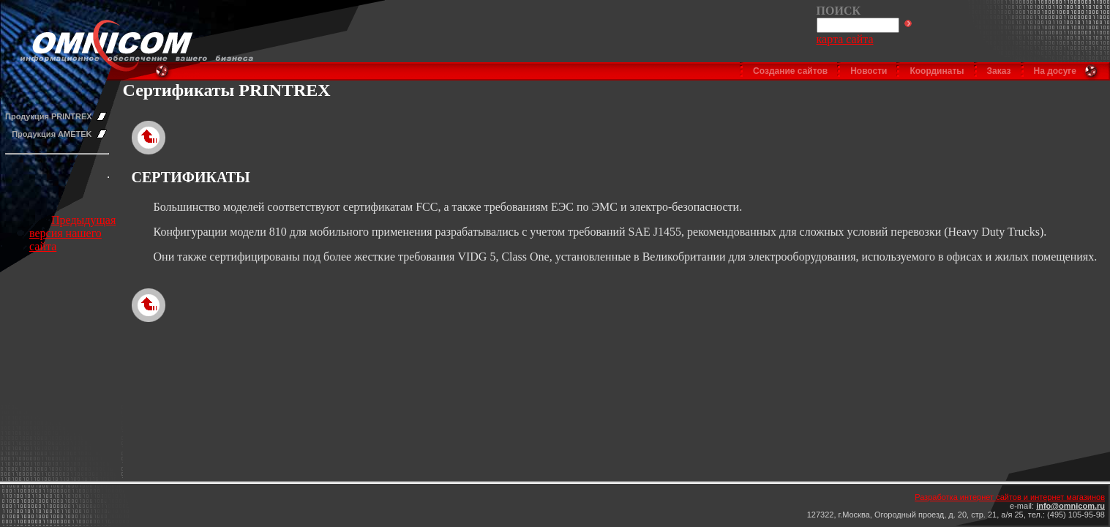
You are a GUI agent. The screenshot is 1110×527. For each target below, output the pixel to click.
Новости (868, 71)
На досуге (1055, 71)
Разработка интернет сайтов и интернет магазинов (1010, 497)
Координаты (937, 71)
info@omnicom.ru (1070, 505)
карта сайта (845, 39)
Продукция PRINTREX (48, 116)
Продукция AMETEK (51, 134)
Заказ (999, 71)
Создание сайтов (790, 71)
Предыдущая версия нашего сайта (72, 233)
